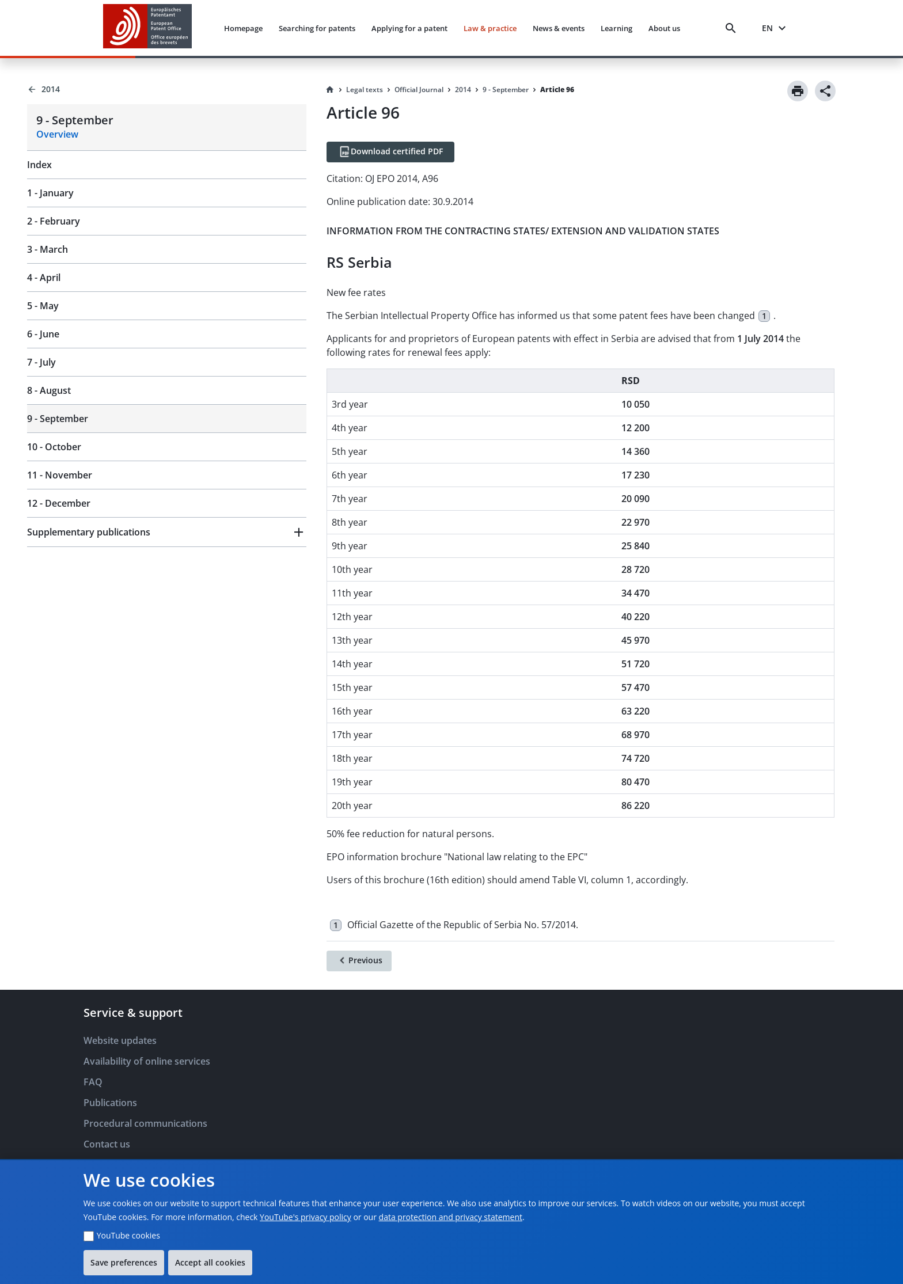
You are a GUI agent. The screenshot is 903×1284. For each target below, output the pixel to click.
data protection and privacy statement (450, 1216)
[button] (166, 532)
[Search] (733, 28)
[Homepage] (330, 89)
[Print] (797, 91)
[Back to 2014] (166, 89)
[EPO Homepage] (147, 28)
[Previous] (359, 961)
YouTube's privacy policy (305, 1216)
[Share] (825, 91)
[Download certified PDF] (390, 152)
